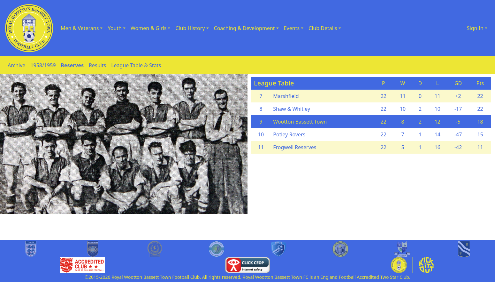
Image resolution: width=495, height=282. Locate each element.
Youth (115, 28)
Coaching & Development (244, 28)
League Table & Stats (136, 65)
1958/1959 (43, 65)
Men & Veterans (80, 28)
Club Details (322, 28)
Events (292, 28)
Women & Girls (148, 28)
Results (97, 65)
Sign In (475, 28)
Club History (190, 28)
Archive (16, 65)
